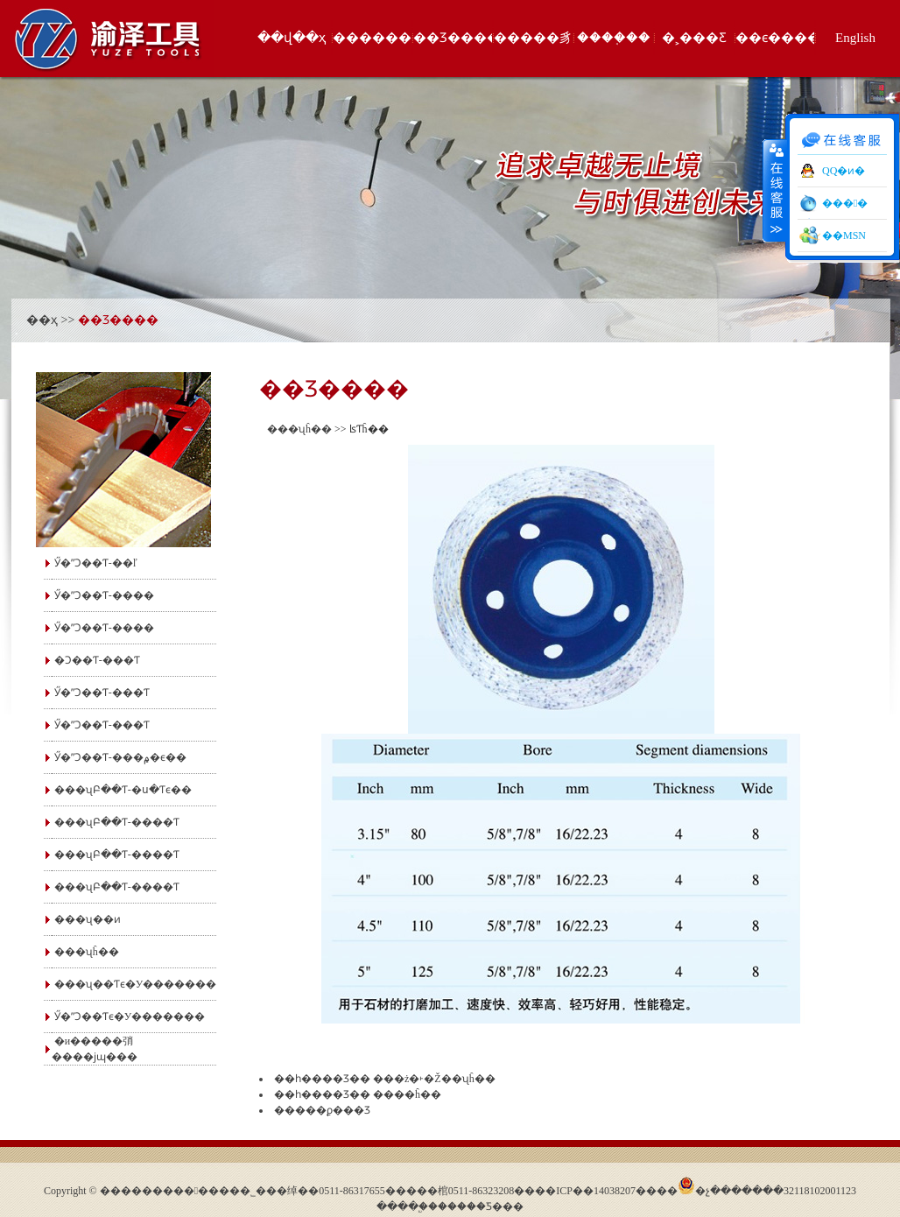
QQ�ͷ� (843, 171)
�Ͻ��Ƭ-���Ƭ (97, 660)
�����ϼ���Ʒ (322, 1110)
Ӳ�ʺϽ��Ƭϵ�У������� (130, 1016)
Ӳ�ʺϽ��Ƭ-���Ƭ (102, 692)
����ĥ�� (407, 1094)
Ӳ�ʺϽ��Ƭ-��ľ (95, 563)
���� (775, 190)
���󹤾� (845, 203)
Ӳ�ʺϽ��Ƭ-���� (104, 595)
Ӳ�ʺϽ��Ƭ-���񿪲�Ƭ (102, 725)
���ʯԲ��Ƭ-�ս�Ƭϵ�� (123, 790)
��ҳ (42, 320)
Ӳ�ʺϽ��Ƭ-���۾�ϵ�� (120, 757)
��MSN (844, 235)
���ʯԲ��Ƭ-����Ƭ (116, 822)
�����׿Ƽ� (470, 1206)
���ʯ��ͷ (87, 919)
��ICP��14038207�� (596, 1191)
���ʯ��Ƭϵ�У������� (135, 984)
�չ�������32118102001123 (775, 1191)
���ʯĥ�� (86, 952)
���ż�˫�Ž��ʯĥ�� (434, 1079)
